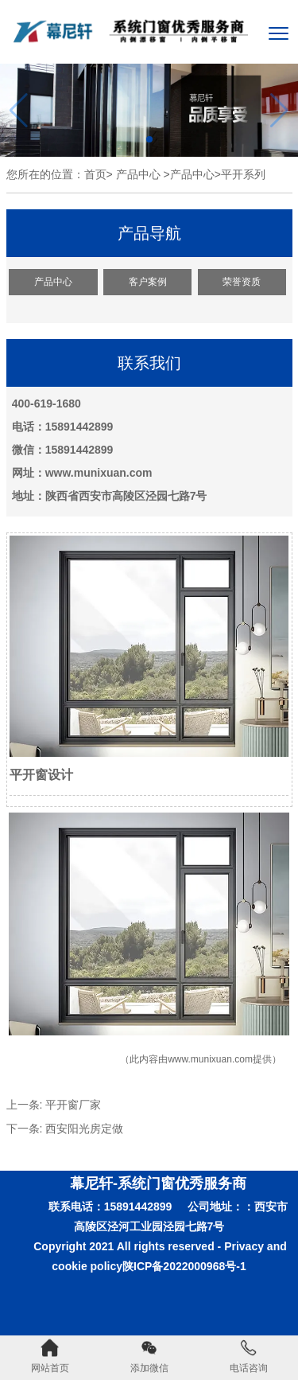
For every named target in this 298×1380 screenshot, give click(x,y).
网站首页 (50, 1356)
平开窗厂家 (73, 1104)
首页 (95, 174)
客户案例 (148, 281)
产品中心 (138, 174)
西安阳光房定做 (84, 1128)
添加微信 (149, 1356)
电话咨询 (249, 1356)
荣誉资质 (242, 281)
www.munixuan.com (210, 1059)
